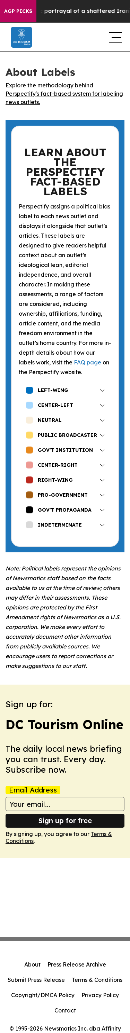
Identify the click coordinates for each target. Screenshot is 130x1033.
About (32, 964)
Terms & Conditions (97, 979)
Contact (65, 1010)
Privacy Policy (100, 995)
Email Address (33, 790)
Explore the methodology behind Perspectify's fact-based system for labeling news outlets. (64, 93)
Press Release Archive (76, 964)
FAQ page (87, 362)
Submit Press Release (36, 979)
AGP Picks (18, 11)
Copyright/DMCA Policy (43, 995)
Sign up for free (65, 820)
